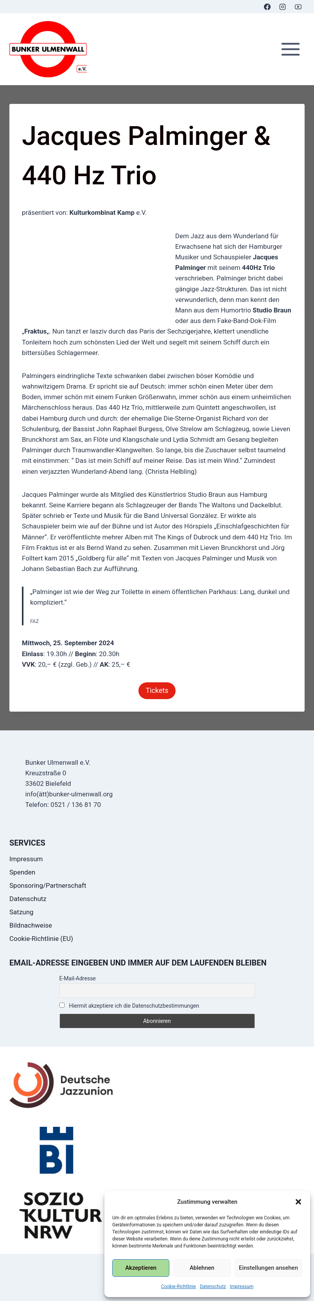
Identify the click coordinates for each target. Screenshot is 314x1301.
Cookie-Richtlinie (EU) (41, 938)
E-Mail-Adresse (77, 978)
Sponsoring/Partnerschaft (47, 885)
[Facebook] (267, 6)
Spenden (22, 872)
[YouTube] (298, 6)
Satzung (21, 912)
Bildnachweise (30, 925)
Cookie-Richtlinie (178, 1286)
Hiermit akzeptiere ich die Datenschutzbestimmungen (129, 1006)
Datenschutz (213, 1286)
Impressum (241, 1286)
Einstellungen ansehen (268, 1267)
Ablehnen (202, 1267)
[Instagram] (282, 6)
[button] (298, 1202)
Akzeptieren (140, 1267)
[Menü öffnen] (290, 49)
